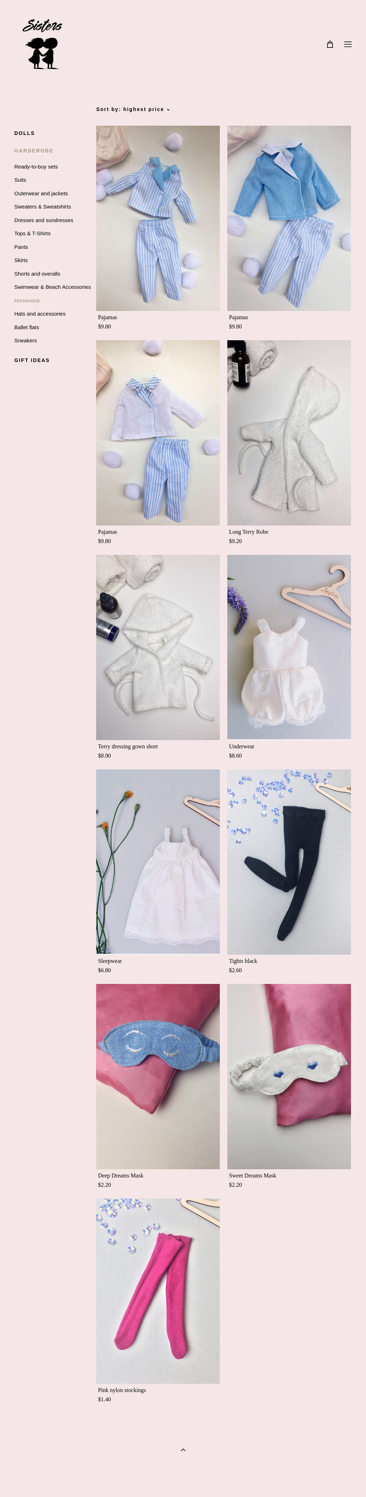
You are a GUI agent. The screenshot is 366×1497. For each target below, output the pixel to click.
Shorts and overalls (37, 274)
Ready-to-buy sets (36, 167)
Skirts (21, 260)
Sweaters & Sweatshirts (42, 207)
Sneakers (25, 340)
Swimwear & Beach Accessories (52, 287)
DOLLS (24, 133)
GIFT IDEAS (32, 360)
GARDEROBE (34, 151)
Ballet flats (26, 327)
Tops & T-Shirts (32, 233)
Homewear (27, 300)
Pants (21, 247)
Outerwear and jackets (41, 193)
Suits (20, 180)
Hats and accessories (39, 314)
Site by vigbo (182, 1480)
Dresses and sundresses (43, 220)
